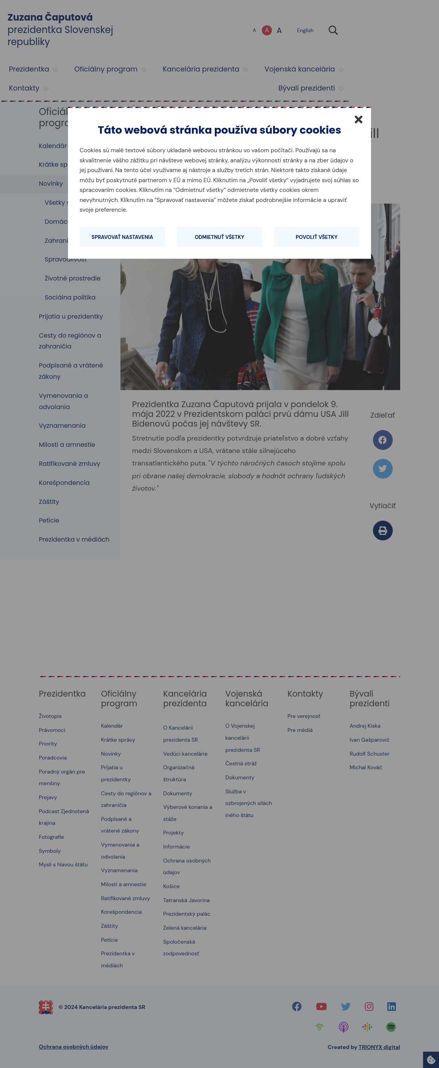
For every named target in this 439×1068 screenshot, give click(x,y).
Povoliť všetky (316, 237)
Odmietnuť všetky (219, 237)
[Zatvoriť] (358, 119)
